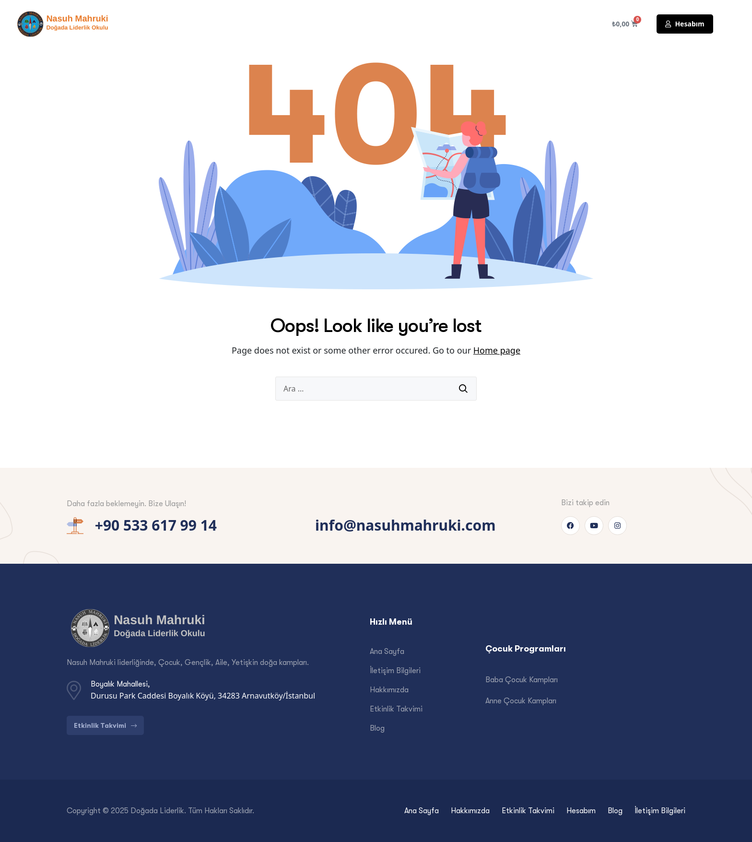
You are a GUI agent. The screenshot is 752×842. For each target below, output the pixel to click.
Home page (496, 350)
